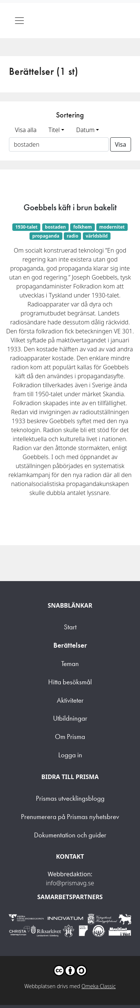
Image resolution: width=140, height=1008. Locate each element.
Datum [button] (85, 130)
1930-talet (26, 227)
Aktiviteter (70, 700)
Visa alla (26, 130)
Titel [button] (54, 130)
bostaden (55, 227)
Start (70, 627)
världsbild (96, 236)
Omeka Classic (98, 986)
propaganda (45, 236)
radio (72, 236)
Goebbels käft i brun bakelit (70, 207)
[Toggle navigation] (19, 20)
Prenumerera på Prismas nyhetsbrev (70, 816)
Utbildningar (70, 718)
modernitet (112, 227)
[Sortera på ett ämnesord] (59, 144)
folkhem (82, 227)
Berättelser (70, 645)
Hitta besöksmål (70, 682)
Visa (120, 144)
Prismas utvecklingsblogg (70, 798)
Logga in (70, 755)
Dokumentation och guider (70, 835)
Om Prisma (70, 736)
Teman (70, 663)
